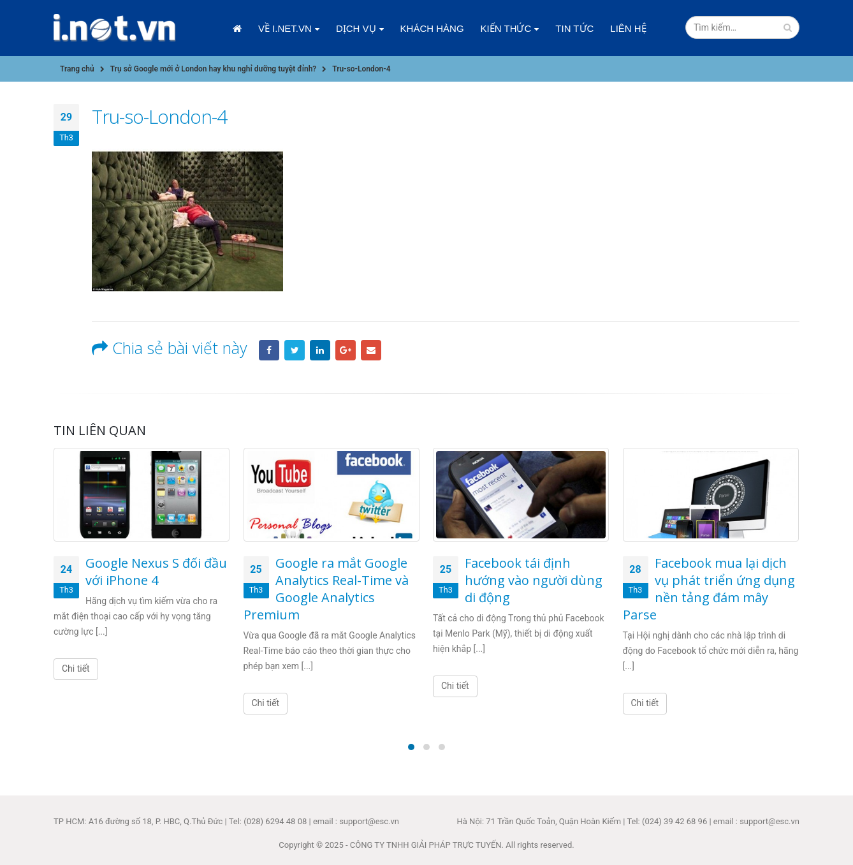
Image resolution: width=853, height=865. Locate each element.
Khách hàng (432, 28)
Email (371, 350)
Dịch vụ (356, 28)
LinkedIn (320, 350)
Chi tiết (76, 668)
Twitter (294, 350)
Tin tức (574, 28)
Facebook (269, 350)
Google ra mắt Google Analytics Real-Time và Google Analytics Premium (326, 588)
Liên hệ (628, 28)
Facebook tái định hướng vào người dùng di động (533, 580)
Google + (345, 350)
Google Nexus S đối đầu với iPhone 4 (156, 571)
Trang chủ (237, 28)
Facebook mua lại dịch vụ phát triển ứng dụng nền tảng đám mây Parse (709, 588)
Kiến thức (506, 28)
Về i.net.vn (285, 28)
